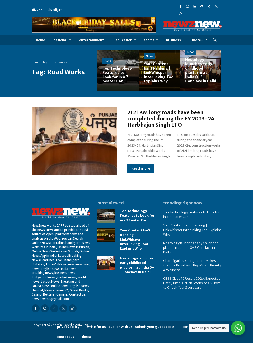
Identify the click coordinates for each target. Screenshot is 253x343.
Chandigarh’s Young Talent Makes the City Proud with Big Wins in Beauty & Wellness (190, 258)
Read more (140, 168)
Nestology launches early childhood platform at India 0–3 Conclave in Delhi (137, 263)
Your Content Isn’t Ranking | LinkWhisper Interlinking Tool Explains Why (134, 238)
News (149, 56)
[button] (214, 39)
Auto (108, 60)
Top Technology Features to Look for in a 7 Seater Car (136, 215)
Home (35, 62)
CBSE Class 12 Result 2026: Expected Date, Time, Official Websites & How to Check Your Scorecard (191, 275)
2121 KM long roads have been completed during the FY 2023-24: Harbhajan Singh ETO (171, 118)
